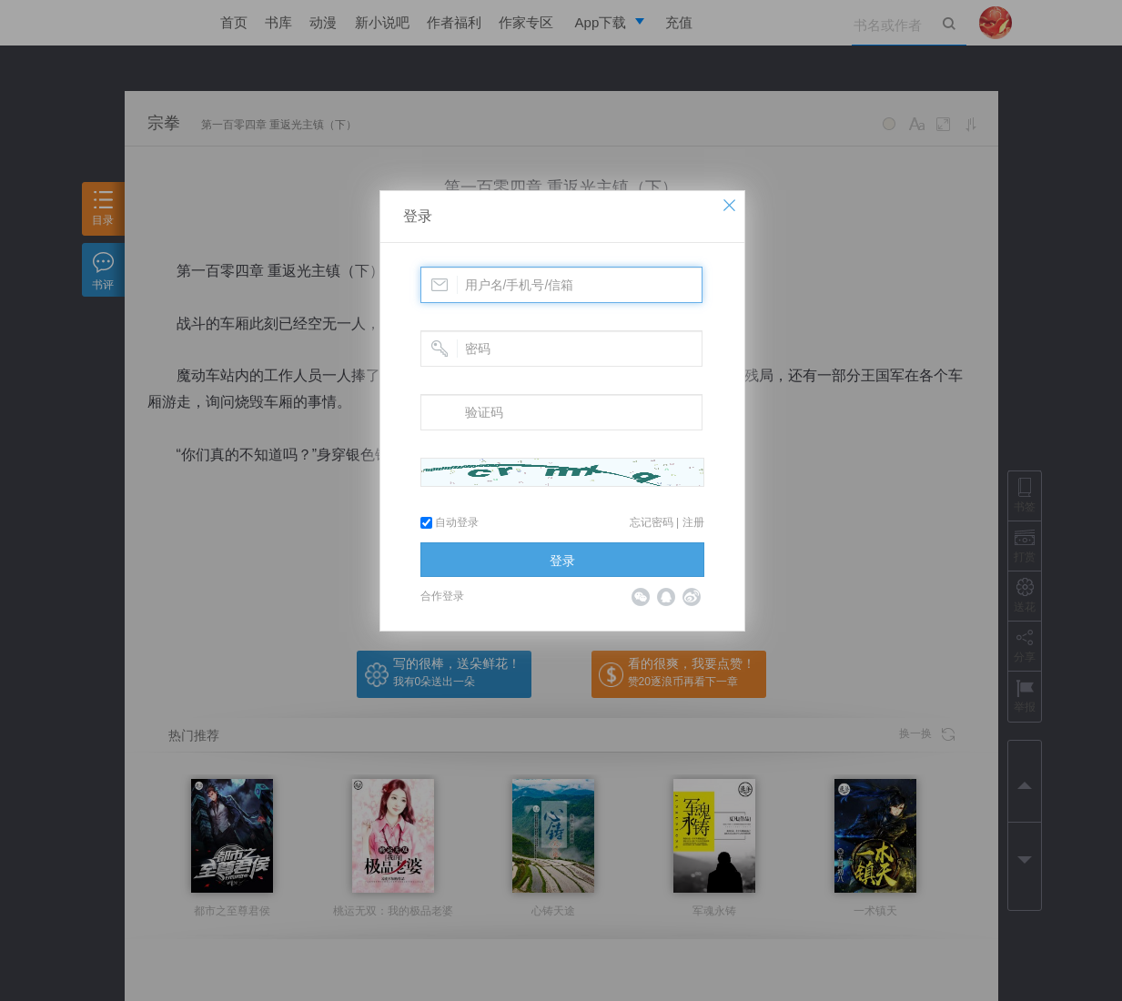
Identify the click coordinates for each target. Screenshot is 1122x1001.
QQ (666, 597)
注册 (693, 522)
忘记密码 (651, 522)
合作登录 (442, 596)
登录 (417, 216)
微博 (691, 597)
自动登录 (449, 522)
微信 (641, 597)
